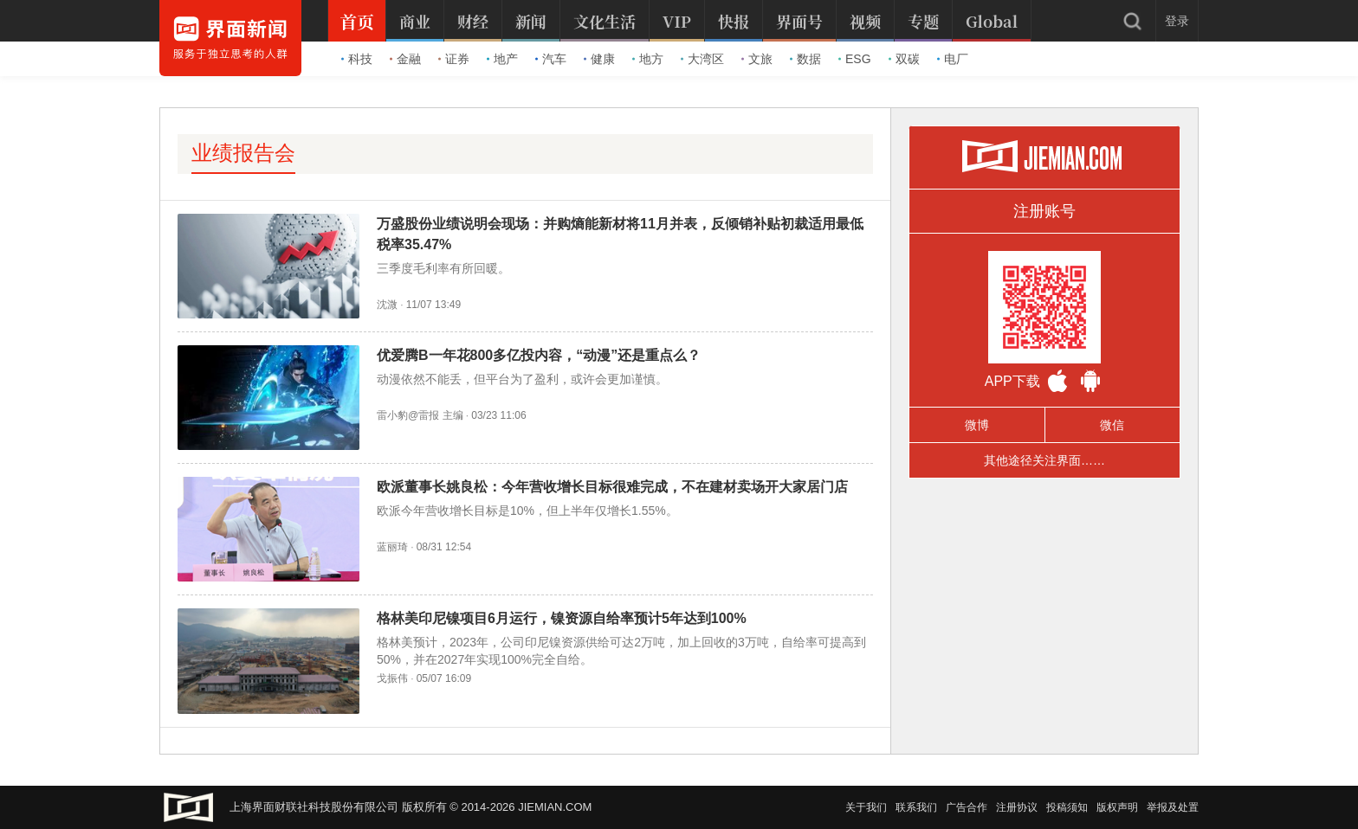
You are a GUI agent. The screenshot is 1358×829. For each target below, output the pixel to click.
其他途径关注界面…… (1044, 460)
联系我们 (916, 807)
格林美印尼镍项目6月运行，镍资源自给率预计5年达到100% (562, 618)
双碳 (904, 59)
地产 (502, 59)
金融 (405, 59)
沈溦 (387, 305)
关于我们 (866, 807)
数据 (805, 59)
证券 (453, 59)
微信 (1112, 425)
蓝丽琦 (392, 547)
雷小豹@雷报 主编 (420, 415)
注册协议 (1017, 807)
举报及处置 (1173, 807)
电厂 (952, 59)
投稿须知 (1067, 807)
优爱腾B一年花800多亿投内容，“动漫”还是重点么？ (539, 355)
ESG (854, 59)
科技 (356, 59)
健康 (599, 59)
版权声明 (1117, 807)
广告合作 (966, 807)
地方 (647, 59)
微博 (977, 425)
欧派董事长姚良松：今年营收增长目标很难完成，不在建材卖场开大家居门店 (612, 486)
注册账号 (1044, 211)
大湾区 (702, 59)
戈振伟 (392, 678)
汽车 (550, 59)
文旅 (757, 59)
